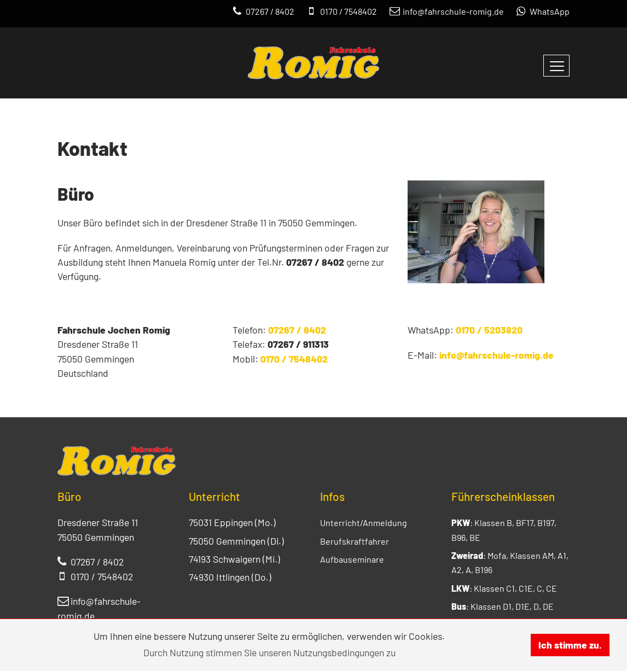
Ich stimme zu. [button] (570, 645)
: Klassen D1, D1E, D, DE (502, 606)
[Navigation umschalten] (556, 66)
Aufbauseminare (352, 559)
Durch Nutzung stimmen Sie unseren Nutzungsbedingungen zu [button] (269, 652)
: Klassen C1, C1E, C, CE (504, 588)
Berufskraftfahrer (354, 541)
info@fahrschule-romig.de (496, 355)
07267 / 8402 (297, 330)
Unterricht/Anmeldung (363, 522)
